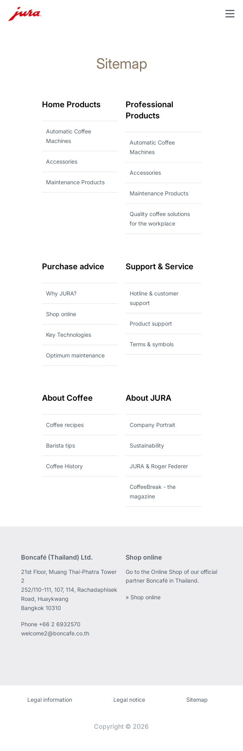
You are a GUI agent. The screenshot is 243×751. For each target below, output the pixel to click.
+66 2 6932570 (59, 624)
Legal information (49, 699)
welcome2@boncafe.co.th (55, 633)
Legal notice (129, 699)
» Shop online (143, 597)
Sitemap (197, 699)
